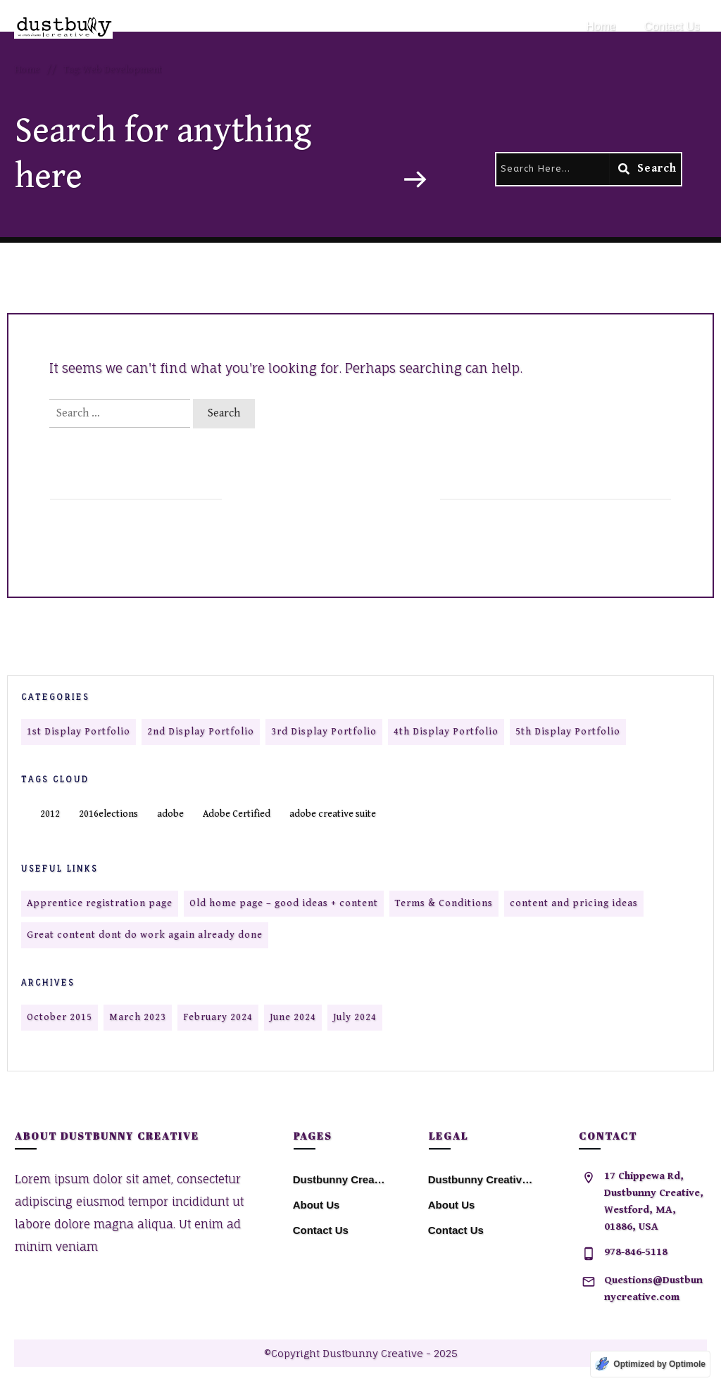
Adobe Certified (236, 814)
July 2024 (355, 1017)
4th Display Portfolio (446, 731)
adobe (170, 814)
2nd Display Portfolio (200, 731)
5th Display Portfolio (567, 731)
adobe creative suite (332, 814)
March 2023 (137, 1017)
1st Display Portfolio (78, 731)
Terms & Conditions (444, 903)
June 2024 (293, 1017)
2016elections (108, 814)
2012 (50, 814)
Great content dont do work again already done (145, 935)
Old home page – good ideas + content (283, 903)
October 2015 (59, 1017)
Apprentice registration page (100, 903)
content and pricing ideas (574, 903)
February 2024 (218, 1017)
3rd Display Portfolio (324, 731)
